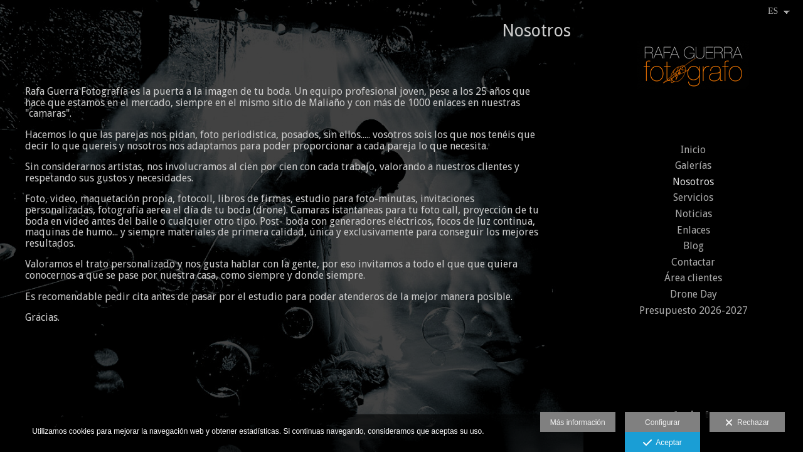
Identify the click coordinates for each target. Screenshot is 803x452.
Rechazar (747, 423)
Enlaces (693, 230)
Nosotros (693, 182)
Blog (693, 246)
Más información (577, 422)
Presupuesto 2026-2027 (693, 310)
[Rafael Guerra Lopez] (693, 71)
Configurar (662, 422)
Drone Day (693, 294)
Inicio (693, 150)
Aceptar (662, 443)
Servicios (693, 197)
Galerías (693, 165)
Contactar (693, 262)
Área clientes (693, 278)
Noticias (693, 214)
